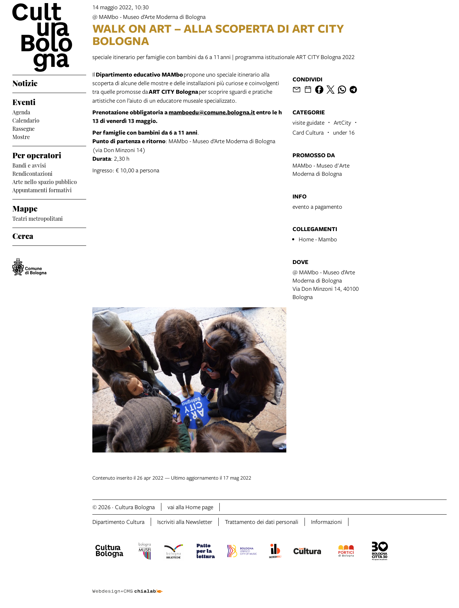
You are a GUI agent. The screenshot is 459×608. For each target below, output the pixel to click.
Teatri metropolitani (37, 218)
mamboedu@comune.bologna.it (212, 112)
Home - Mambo (318, 239)
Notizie (24, 82)
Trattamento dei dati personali (261, 522)
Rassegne (23, 128)
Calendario (25, 119)
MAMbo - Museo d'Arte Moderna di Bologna (320, 169)
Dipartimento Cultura (118, 522)
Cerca (22, 235)
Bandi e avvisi (29, 164)
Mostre (21, 136)
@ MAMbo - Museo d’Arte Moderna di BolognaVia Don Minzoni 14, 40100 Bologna (325, 284)
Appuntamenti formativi (42, 189)
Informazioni (326, 522)
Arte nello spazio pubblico (44, 181)
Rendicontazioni (32, 173)
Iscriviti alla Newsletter (184, 522)
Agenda (21, 111)
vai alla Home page (190, 507)
